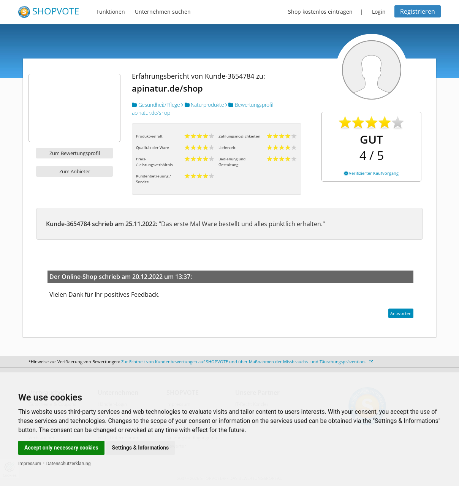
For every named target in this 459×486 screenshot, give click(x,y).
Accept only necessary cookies (61, 448)
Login (379, 11)
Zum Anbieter (74, 171)
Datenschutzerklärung (68, 463)
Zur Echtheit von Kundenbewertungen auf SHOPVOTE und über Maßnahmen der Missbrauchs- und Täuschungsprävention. (247, 361)
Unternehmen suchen (163, 11)
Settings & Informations (140, 448)
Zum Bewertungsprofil (74, 153)
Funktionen (111, 11)
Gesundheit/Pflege (156, 104)
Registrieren (417, 11)
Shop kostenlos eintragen (320, 11)
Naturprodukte (202, 104)
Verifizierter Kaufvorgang (371, 173)
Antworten (401, 313)
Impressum (29, 463)
